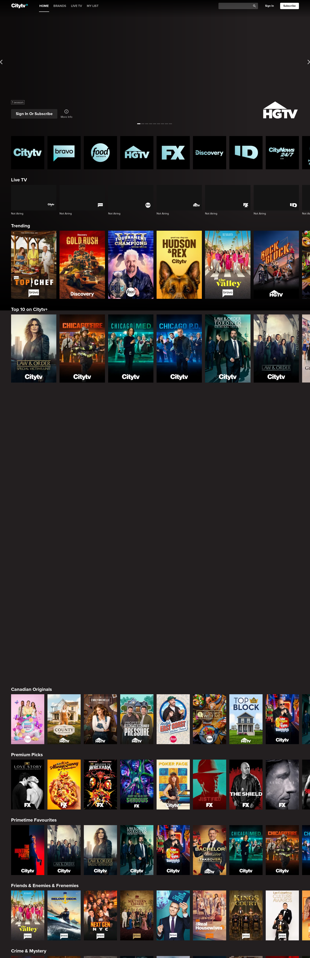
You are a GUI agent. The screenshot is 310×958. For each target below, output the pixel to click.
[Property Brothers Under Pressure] (136, 431)
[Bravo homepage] (64, 152)
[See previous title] (7, 62)
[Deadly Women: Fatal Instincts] (282, 693)
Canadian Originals (31, 401)
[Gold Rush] (82, 265)
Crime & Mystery (28, 663)
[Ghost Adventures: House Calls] (136, 889)
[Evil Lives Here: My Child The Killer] (64, 693)
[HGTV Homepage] (136, 152)
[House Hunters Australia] (136, 758)
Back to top (285, 947)
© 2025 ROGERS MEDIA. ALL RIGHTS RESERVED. (37, 947)
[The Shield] (246, 496)
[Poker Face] (173, 496)
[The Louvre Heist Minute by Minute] (64, 889)
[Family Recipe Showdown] (282, 823)
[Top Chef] (33, 265)
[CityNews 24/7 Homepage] (282, 152)
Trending (20, 226)
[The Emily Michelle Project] (100, 431)
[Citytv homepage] (27, 152)
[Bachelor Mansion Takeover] (209, 562)
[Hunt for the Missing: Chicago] (173, 693)
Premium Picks (27, 466)
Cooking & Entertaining (36, 793)
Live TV (19, 180)
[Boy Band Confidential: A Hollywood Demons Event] (27, 693)
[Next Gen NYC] (100, 627)
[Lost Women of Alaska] (209, 693)
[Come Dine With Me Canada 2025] (209, 431)
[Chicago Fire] (82, 348)
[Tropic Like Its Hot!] (64, 758)
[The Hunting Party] (27, 562)
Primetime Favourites (34, 532)
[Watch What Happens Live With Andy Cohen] (173, 627)
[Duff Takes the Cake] (173, 823)
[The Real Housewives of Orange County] (209, 627)
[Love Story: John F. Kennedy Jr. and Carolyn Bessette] (27, 496)
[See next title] (302, 62)
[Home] (19, 6)
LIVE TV (76, 6)
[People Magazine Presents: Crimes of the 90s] (246, 693)
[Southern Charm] (136, 627)
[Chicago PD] (179, 348)
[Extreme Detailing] (282, 889)
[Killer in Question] (100, 693)
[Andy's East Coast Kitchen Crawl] (173, 431)
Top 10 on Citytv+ (29, 309)
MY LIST (92, 6)
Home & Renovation (32, 728)
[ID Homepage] (246, 152)
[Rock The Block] (276, 265)
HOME (44, 6)
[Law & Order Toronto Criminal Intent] (227, 348)
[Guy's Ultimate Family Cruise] (246, 823)
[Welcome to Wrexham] (100, 496)
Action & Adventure (32, 859)
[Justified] (209, 496)
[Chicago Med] (130, 348)
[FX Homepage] (173, 152)
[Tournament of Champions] (130, 265)
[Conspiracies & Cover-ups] (27, 889)
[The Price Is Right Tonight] (282, 431)
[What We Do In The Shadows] (136, 496)
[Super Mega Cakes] (209, 823)
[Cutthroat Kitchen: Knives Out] (100, 823)
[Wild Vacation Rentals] (282, 758)
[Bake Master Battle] (27, 431)
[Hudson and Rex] (179, 265)
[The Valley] (227, 265)
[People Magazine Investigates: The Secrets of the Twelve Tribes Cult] (136, 693)
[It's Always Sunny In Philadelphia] (64, 496)
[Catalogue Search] (236, 6)
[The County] (64, 431)
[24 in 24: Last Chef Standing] (27, 823)
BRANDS (59, 6)
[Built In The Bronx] (173, 889)
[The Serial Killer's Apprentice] (209, 889)
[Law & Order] (276, 348)
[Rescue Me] (282, 496)
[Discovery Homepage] (209, 152)
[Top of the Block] (246, 431)
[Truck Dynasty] (246, 889)
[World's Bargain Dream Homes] (27, 758)
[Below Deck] (64, 627)
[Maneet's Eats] (64, 823)
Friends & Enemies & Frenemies (44, 597)
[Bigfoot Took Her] (100, 889)
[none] (16, 936)
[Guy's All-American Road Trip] (136, 823)
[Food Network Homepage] (100, 152)
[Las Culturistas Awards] (282, 627)
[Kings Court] (246, 627)
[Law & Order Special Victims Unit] (33, 348)
